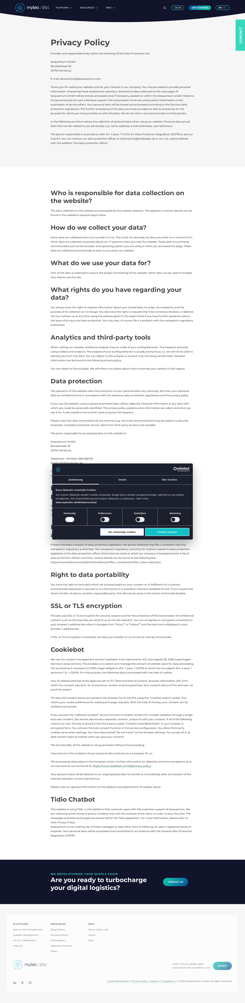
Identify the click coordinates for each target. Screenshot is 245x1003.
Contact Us (175, 881)
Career (92, 935)
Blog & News (58, 929)
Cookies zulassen (167, 532)
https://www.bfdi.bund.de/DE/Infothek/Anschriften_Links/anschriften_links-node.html (105, 562)
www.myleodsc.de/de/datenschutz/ (76, 502)
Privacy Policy (139, 981)
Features (18, 945)
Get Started (200, 7)
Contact (241, 35)
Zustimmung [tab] (76, 479)
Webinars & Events (61, 945)
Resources (89, 7)
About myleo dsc (98, 929)
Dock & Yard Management (28, 929)
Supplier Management (26, 935)
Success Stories (59, 935)
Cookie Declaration (118, 981)
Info (110, 7)
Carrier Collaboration (24, 940)
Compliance (168, 981)
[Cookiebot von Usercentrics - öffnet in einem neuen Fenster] (175, 469)
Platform (64, 7)
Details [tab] (122, 479)
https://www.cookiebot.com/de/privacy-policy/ (122, 766)
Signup (222, 965)
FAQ (90, 940)
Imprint (154, 981)
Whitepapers (58, 940)
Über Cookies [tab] (169, 479)
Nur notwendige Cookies (122, 532)
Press (54, 951)
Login (177, 7)
